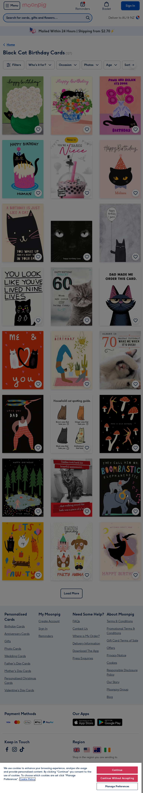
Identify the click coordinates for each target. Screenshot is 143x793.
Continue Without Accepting (117, 778)
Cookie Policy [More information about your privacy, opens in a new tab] (27, 779)
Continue (117, 770)
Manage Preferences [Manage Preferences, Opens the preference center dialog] (117, 786)
